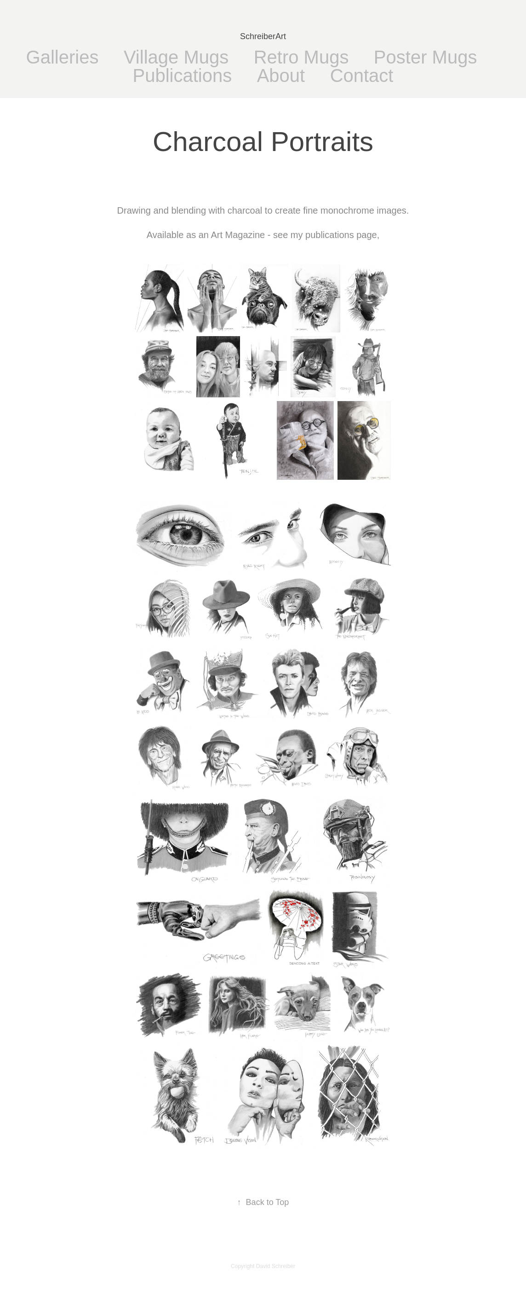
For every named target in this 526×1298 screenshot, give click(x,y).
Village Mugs (176, 57)
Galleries (62, 57)
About (281, 75)
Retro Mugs (301, 57)
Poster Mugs (425, 57)
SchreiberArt (263, 36)
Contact (362, 75)
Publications (182, 75)
